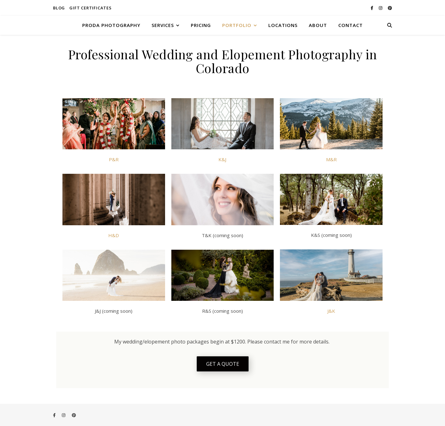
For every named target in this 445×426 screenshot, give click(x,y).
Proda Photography (111, 25)
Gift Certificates (90, 8)
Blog (59, 8)
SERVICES (163, 25)
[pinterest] (390, 8)
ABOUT (318, 25)
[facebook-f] (372, 8)
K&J (222, 159)
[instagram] (381, 8)
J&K (331, 311)
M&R (331, 159)
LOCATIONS (283, 25)
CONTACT (350, 25)
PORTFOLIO (236, 25)
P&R (114, 159)
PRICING (201, 25)
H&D (113, 235)
